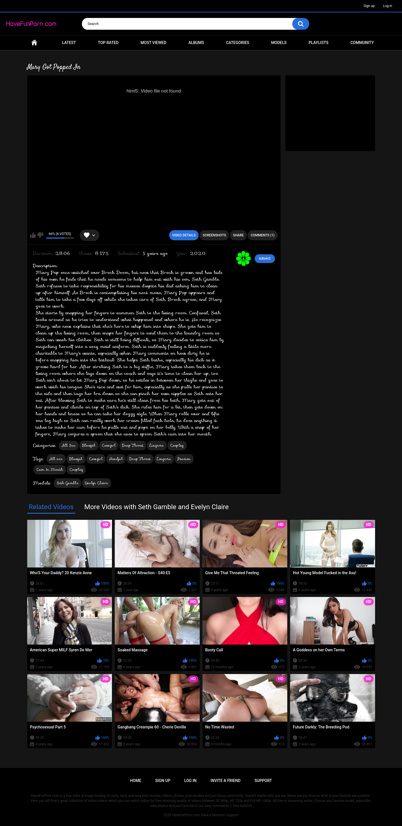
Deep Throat (132, 445)
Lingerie (157, 445)
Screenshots (214, 235)
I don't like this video (40, 235)
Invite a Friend (226, 780)
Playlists (319, 42)
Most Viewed (153, 42)
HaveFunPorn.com (186, 815)
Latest (69, 42)
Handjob (116, 459)
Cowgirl (109, 445)
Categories (237, 42)
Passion (184, 459)
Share (238, 235)
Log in (387, 6)
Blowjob (89, 445)
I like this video (33, 235)
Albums (196, 42)
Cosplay (177, 445)
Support (263, 780)
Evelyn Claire (96, 483)
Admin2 (265, 258)
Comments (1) (263, 235)
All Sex (69, 445)
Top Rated (108, 42)
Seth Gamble (68, 483)
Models (279, 42)
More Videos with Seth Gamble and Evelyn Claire (156, 507)
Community (362, 42)
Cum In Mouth (49, 469)
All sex (56, 459)
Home (34, 43)
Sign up (369, 6)
